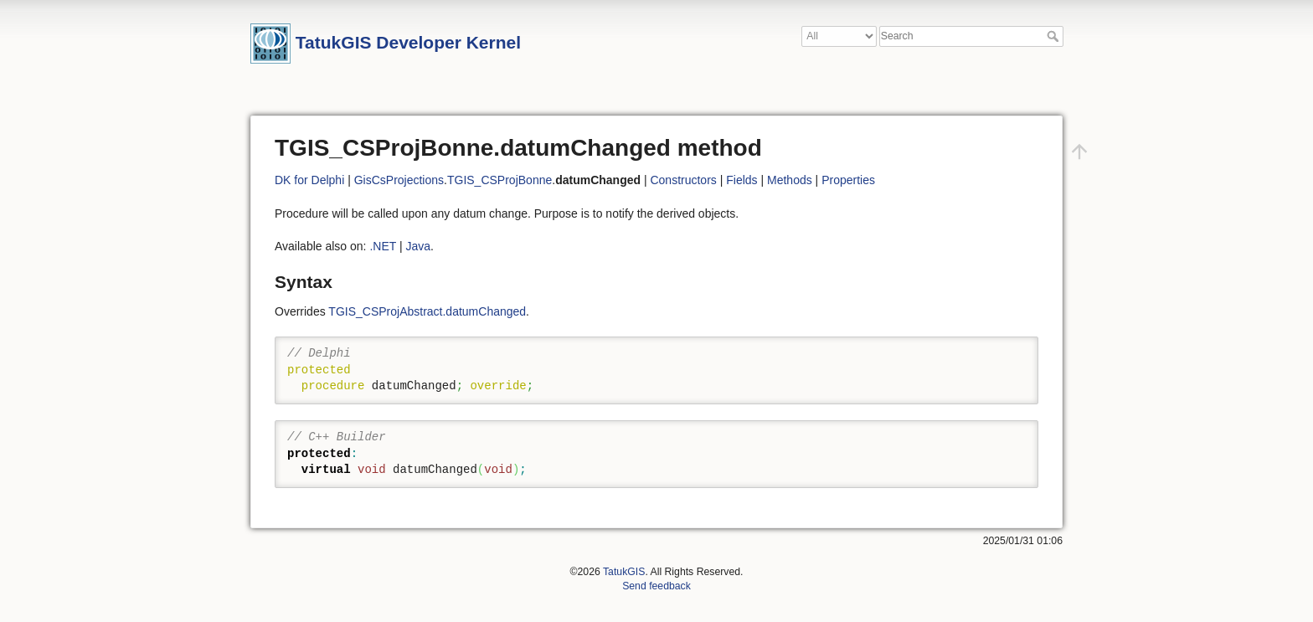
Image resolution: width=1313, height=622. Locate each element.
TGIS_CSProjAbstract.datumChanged (427, 311)
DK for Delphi (309, 180)
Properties (848, 180)
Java (417, 246)
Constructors (683, 180)
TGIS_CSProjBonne (499, 180)
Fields (741, 180)
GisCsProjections (399, 180)
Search (1055, 36)
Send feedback (656, 586)
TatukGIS (624, 572)
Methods (789, 180)
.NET (382, 246)
